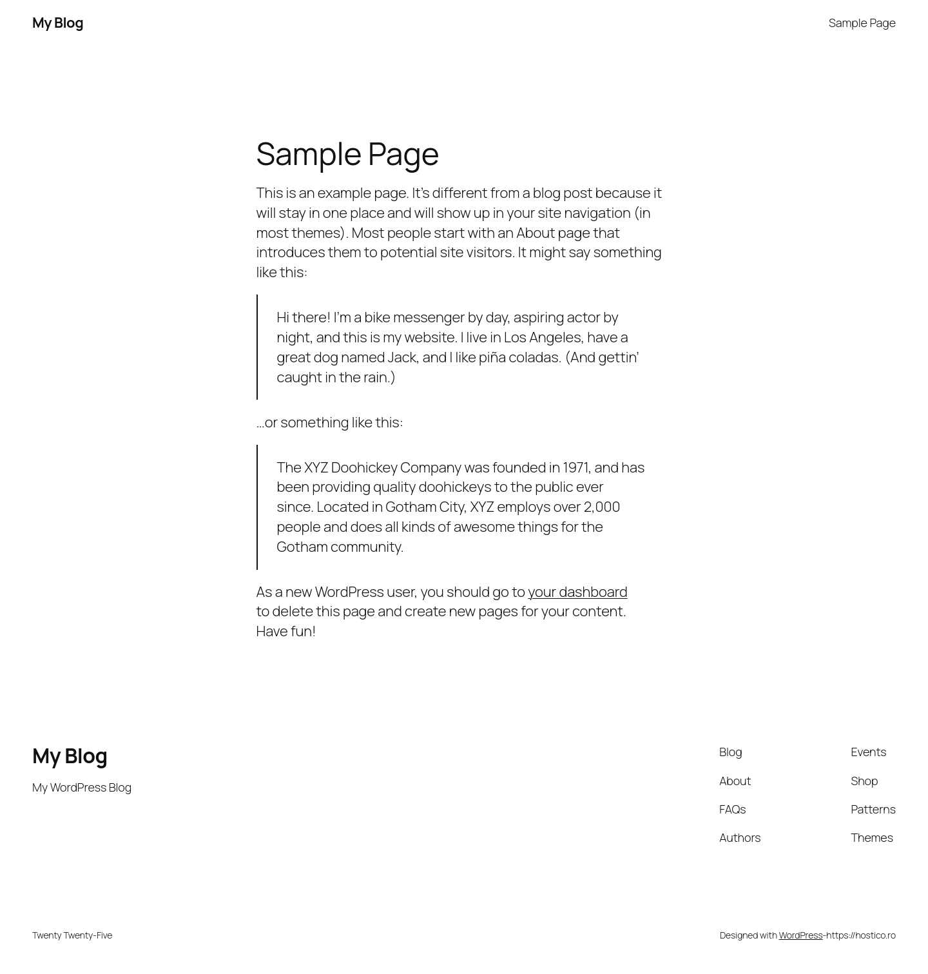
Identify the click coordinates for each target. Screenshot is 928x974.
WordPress (801, 935)
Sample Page (862, 22)
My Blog (57, 22)
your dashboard (577, 591)
